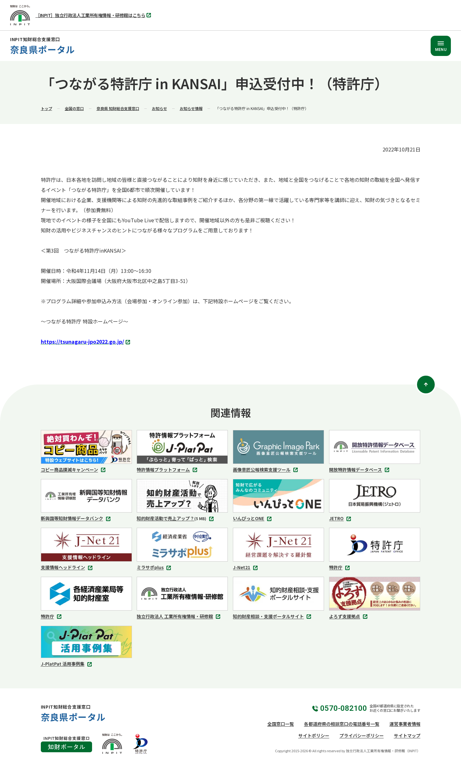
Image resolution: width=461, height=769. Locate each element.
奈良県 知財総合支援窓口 (118, 108)
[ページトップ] (426, 384)
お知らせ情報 (191, 108)
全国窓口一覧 (280, 724)
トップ (46, 108)
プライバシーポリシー (362, 735)
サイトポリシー (313, 735)
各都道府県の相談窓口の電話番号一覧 (341, 724)
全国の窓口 (74, 108)
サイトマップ (407, 735)
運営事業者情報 (405, 724)
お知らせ (159, 108)
